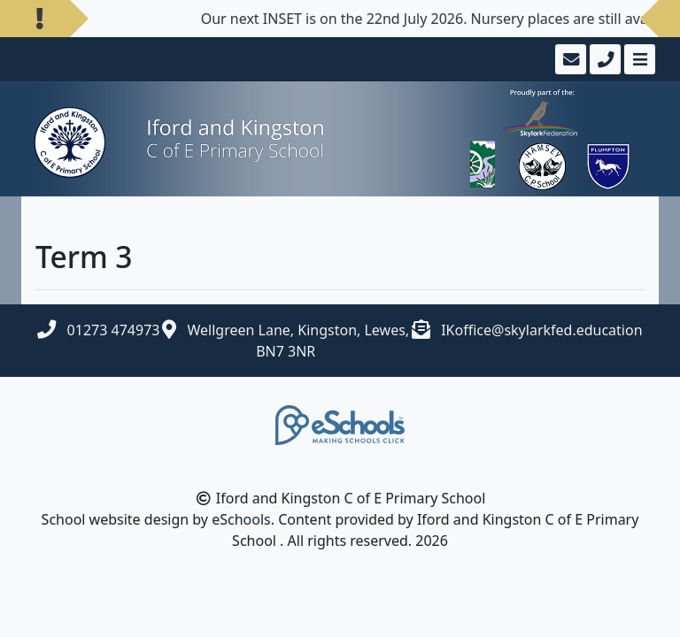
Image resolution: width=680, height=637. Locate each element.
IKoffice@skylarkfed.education (541, 330)
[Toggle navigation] (638, 59)
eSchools (241, 519)
